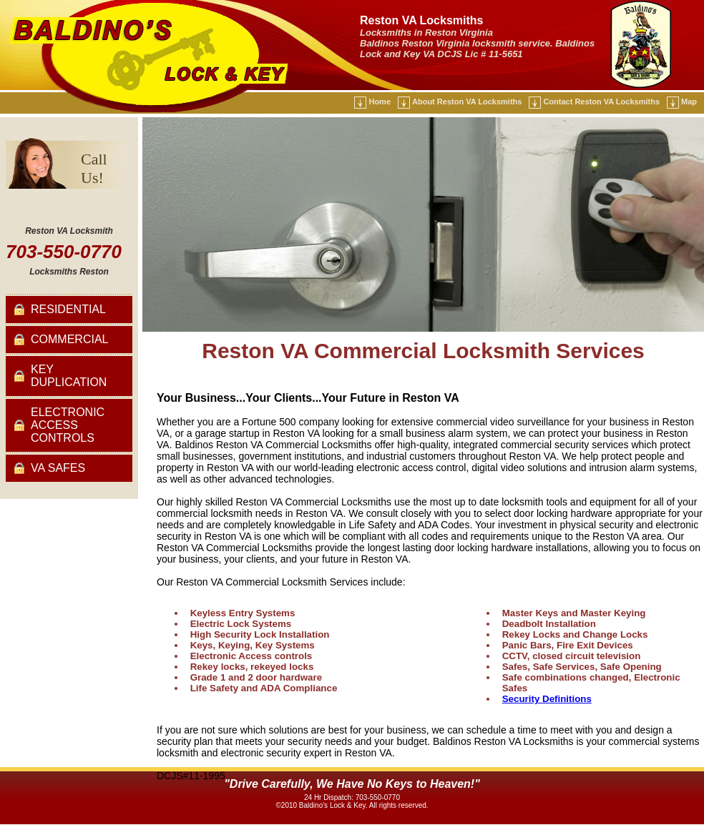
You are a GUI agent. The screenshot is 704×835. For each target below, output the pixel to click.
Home (379, 101)
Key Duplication (69, 375)
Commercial (69, 339)
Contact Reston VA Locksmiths (601, 101)
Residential (68, 309)
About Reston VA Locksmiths (467, 101)
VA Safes (58, 468)
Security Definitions (547, 698)
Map (689, 101)
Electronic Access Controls (67, 425)
